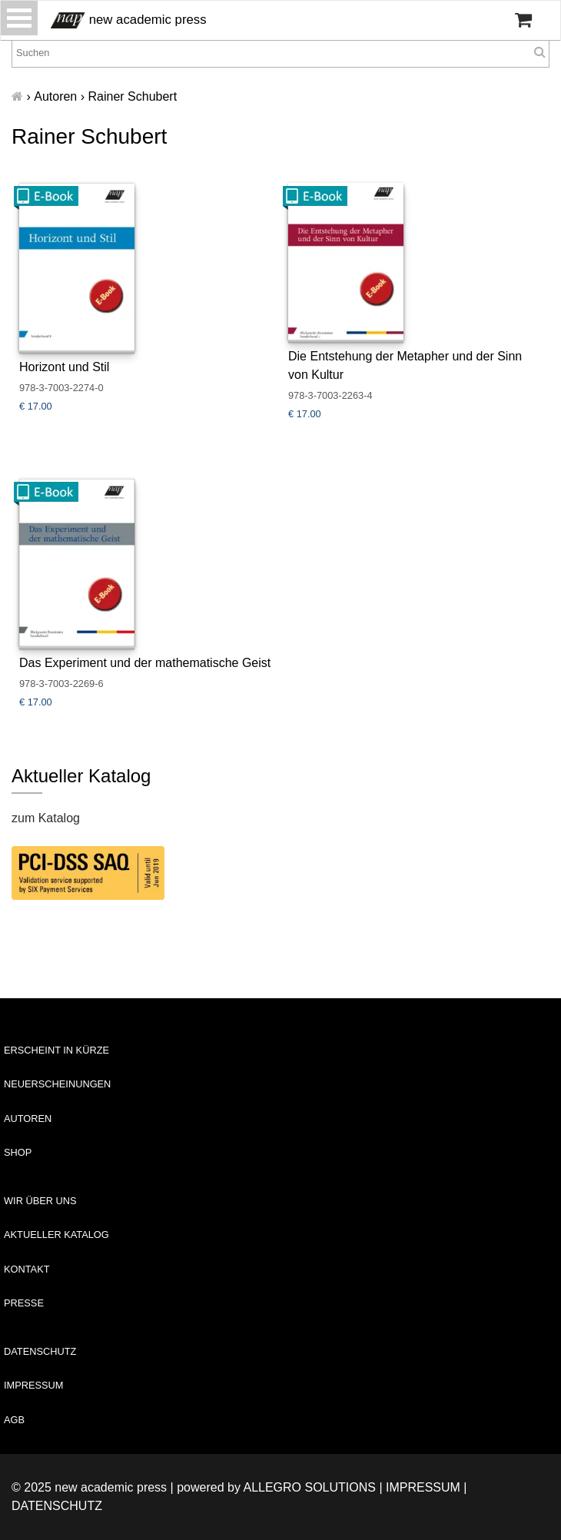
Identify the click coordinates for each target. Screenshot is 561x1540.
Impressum (34, 1385)
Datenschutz (40, 1351)
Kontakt (27, 1269)
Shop (18, 1152)
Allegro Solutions (309, 1487)
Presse (24, 1303)
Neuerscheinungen (57, 1084)
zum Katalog (46, 818)
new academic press (129, 20)
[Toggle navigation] (19, 18)
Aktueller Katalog (56, 1234)
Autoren (27, 1118)
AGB (14, 1419)
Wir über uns (40, 1200)
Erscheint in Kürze (56, 1050)
